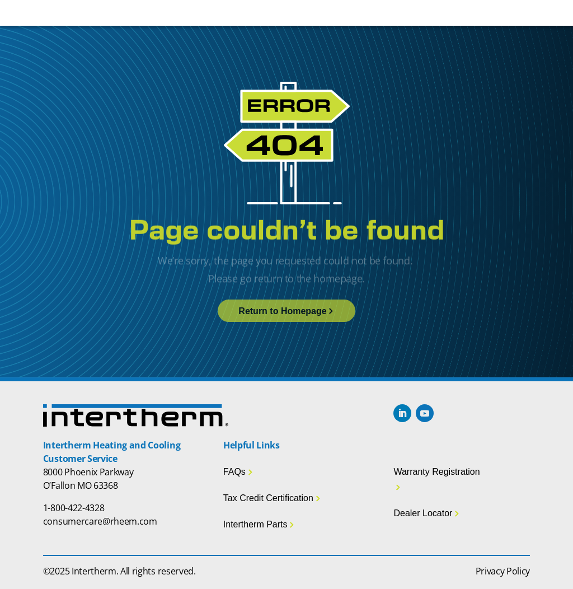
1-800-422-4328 (74, 508)
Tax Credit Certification (268, 498)
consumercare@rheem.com (100, 521)
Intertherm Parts (255, 524)
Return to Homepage (282, 311)
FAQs (234, 471)
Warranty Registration (436, 471)
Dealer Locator (422, 513)
